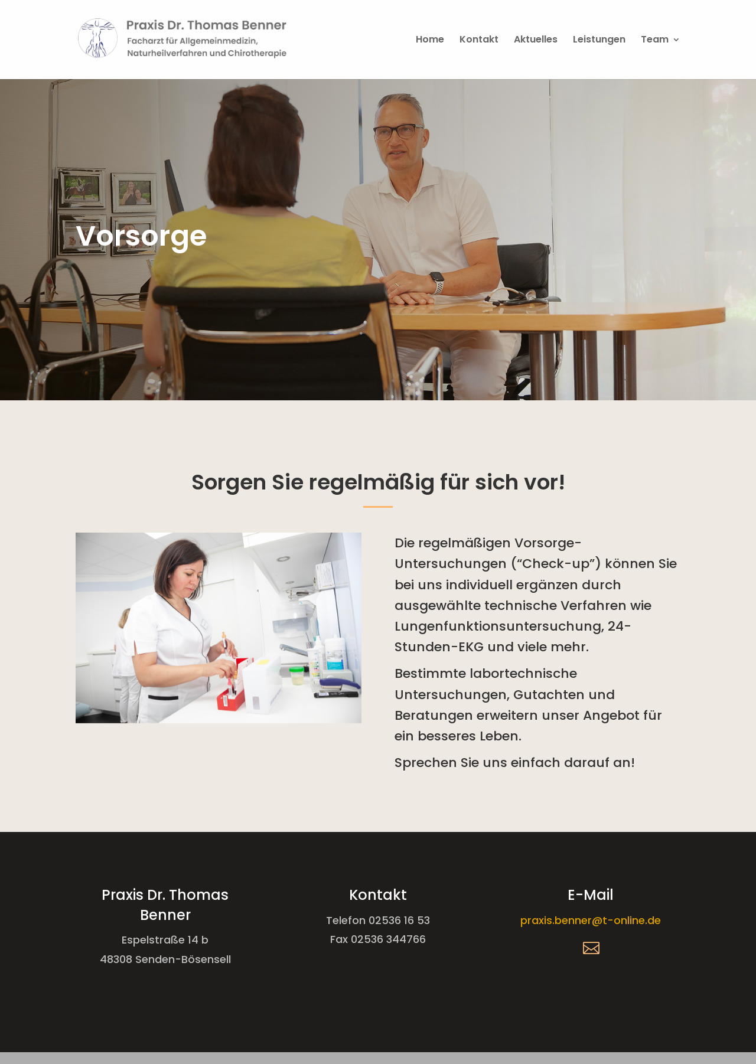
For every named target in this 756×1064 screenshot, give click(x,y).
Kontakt (479, 40)
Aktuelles (536, 40)
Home (430, 40)
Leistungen (599, 40)
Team (655, 40)
